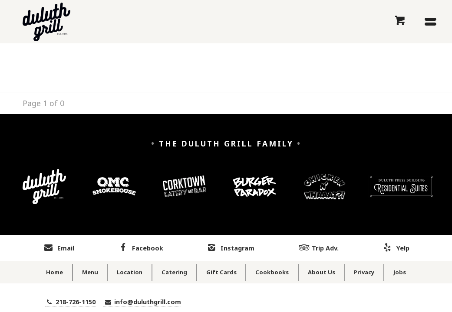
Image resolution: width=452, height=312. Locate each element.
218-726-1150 (70, 302)
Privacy (364, 272)
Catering (174, 272)
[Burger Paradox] (254, 193)
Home (54, 272)
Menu (90, 272)
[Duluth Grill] (44, 193)
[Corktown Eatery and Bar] (184, 193)
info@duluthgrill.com (142, 302)
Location (129, 272)
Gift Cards (221, 272)
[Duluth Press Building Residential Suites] (401, 193)
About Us (321, 272)
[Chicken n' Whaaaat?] (324, 193)
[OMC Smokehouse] (114, 193)
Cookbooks (272, 272)
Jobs (399, 272)
